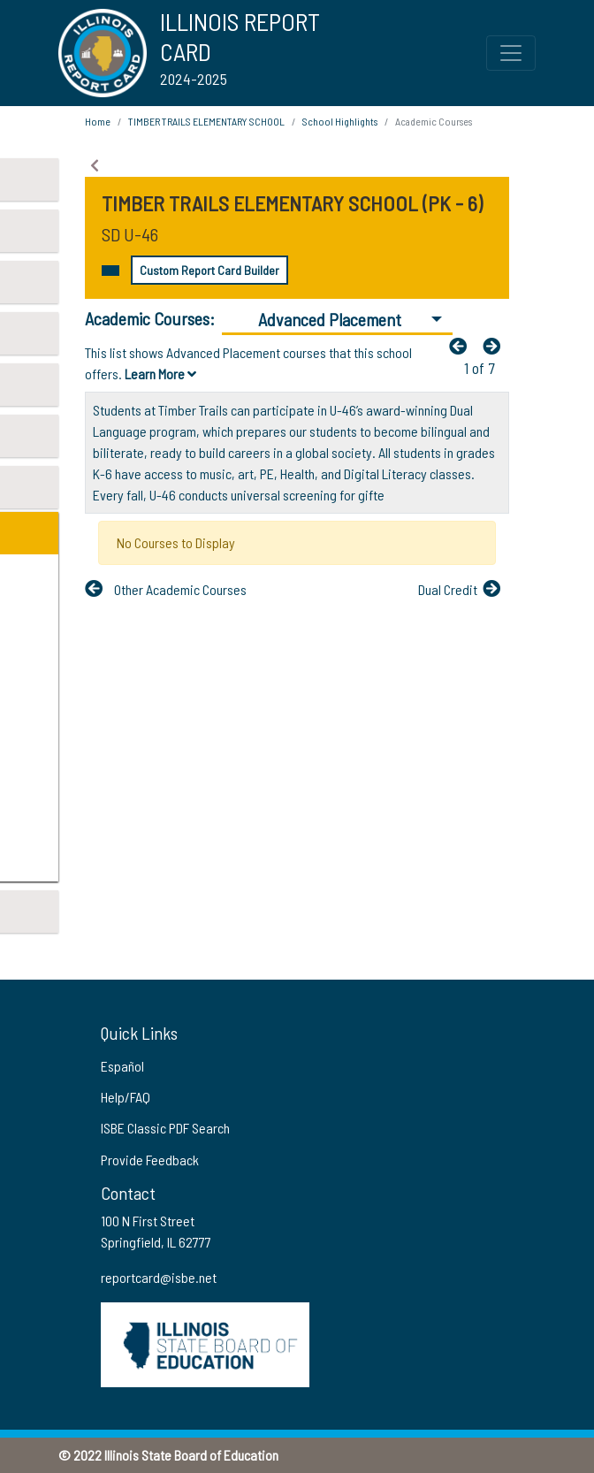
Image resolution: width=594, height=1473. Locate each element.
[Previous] (462, 345)
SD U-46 (130, 234)
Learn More (160, 373)
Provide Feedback (150, 1159)
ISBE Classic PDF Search (165, 1127)
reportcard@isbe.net (159, 1277)
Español (122, 1065)
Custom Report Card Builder (209, 270)
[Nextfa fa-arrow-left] (496, 345)
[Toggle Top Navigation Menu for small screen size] (511, 53)
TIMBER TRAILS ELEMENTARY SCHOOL (206, 121)
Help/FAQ (125, 1096)
